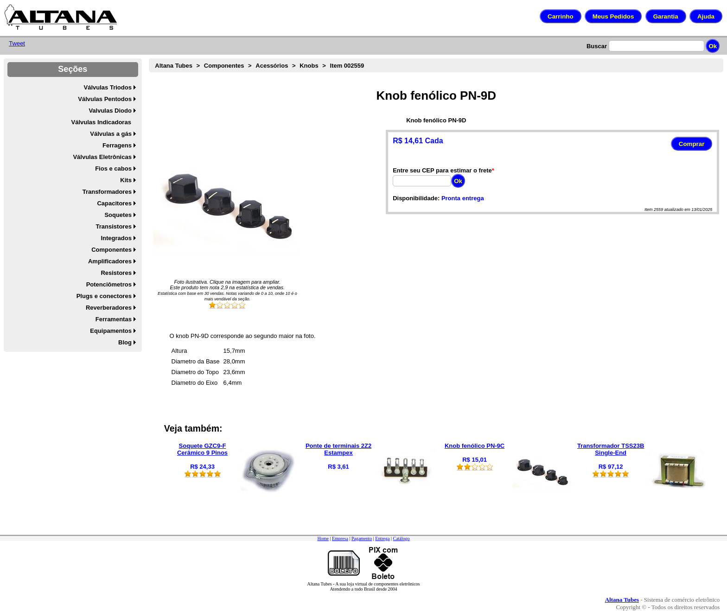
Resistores (116, 272)
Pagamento (361, 538)
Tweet (17, 43)
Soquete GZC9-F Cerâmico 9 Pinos (202, 449)
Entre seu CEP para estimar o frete (442, 170)
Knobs (309, 65)
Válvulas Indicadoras (101, 122)
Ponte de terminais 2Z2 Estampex (338, 449)
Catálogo (401, 538)
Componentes (111, 249)
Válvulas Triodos (108, 87)
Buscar (597, 46)
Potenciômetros (109, 284)
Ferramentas (114, 319)
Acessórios (271, 65)
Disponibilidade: (416, 198)
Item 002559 (347, 65)
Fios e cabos (113, 168)
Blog (125, 342)
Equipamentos (111, 330)
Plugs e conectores (104, 296)
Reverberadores (109, 307)
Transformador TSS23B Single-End (610, 449)
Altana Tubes (173, 65)
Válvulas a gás (111, 133)
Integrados (116, 238)
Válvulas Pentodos (105, 98)
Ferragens (117, 145)
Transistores (114, 226)
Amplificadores (110, 261)
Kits (126, 180)
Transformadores (107, 191)
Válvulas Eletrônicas (102, 156)
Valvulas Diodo (110, 110)
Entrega (382, 538)
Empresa (340, 538)
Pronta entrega (462, 198)
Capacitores (114, 203)
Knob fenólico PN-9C (474, 445)
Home (322, 538)
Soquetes (118, 214)
